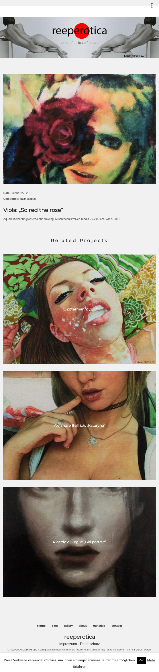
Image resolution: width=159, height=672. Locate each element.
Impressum (68, 644)
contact (117, 625)
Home (41, 625)
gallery (68, 625)
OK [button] (141, 660)
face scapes (28, 198)
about (83, 625)
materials (99, 625)
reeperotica (79, 637)
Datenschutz (90, 644)
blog (55, 625)
